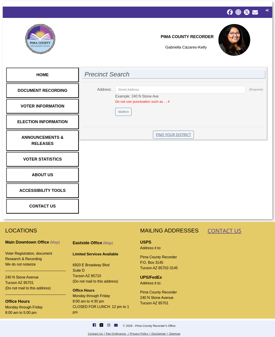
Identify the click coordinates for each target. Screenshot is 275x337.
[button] (267, 10)
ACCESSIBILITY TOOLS (42, 190)
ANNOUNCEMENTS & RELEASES (42, 140)
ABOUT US (42, 175)
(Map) (55, 242)
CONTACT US (42, 206)
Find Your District (173, 134)
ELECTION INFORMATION (42, 122)
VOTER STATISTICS (42, 159)
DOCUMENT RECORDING (43, 90)
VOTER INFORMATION (43, 106)
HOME (42, 75)
